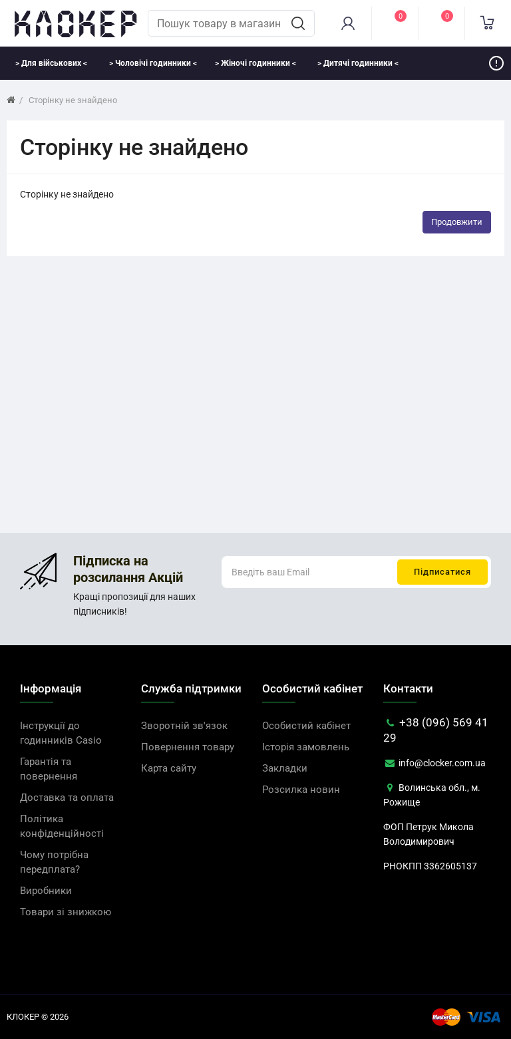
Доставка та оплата (67, 798)
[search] (298, 23)
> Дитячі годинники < (358, 63)
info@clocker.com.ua (434, 763)
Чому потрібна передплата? (54, 862)
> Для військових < (51, 63)
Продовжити (456, 222)
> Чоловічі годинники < (153, 63)
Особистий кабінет (306, 726)
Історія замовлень (305, 747)
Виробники (46, 891)
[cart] (487, 23)
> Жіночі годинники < (255, 63)
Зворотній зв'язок (184, 726)
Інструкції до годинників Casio (61, 733)
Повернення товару (187, 747)
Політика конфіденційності (62, 826)
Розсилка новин (301, 790)
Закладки (284, 768)
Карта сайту (168, 768)
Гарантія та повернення (48, 769)
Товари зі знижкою (65, 912)
